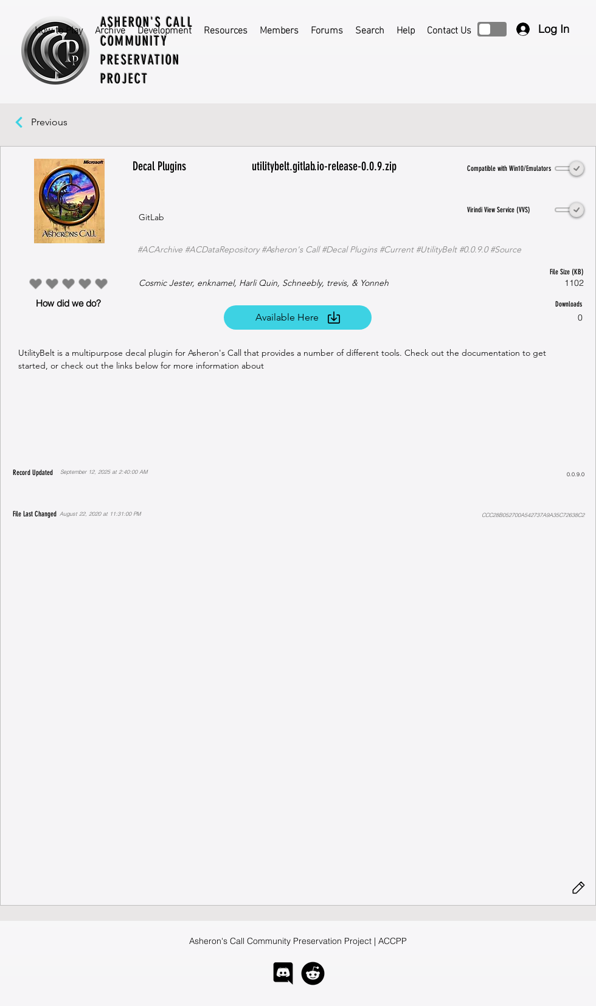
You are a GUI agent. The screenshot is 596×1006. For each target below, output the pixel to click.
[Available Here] (298, 317)
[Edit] (578, 888)
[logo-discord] (283, 973)
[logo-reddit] (313, 973)
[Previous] (55, 122)
